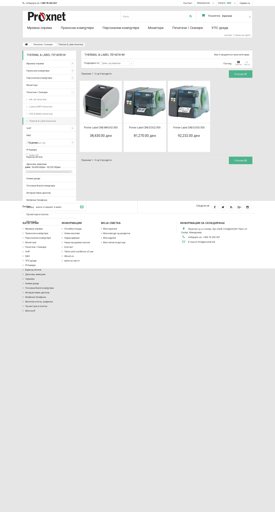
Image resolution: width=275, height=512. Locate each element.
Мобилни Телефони (36, 200)
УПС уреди (220, 28)
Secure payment (39, 334)
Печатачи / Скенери (187, 28)
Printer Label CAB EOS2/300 (144, 127)
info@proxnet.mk (206, 424)
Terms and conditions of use (46, 323)
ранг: (28, 283)
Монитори (155, 28)
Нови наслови (72, 416)
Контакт (187, 3)
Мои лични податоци (114, 425)
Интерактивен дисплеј (38, 193)
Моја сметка (111, 405)
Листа (247, 63)
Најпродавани (71, 420)
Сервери (31, 171)
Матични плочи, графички (40, 207)
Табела (238, 63)
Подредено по (91, 63)
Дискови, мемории (36, 164)
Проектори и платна (37, 214)
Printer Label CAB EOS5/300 (189, 127)
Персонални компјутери (120, 28)
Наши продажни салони (44, 339)
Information (36, 304)
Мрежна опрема (39, 28)
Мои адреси (109, 420)
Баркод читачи (34, 157)
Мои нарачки (110, 411)
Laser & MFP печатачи (40, 106)
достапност (37, 258)
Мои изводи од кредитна (116, 416)
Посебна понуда (39, 355)
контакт (228, 35)
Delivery (35, 313)
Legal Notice (37, 318)
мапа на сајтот (243, 35)
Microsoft (31, 221)
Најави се (245, 3)
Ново (33, 271)
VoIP (28, 128)
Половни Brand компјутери (40, 185)
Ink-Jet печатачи (37, 99)
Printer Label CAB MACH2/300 (101, 127)
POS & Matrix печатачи (41, 113)
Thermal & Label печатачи (42, 121)
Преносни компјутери (77, 28)
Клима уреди (33, 178)
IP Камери (31, 149)
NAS (28, 135)
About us (36, 328)
